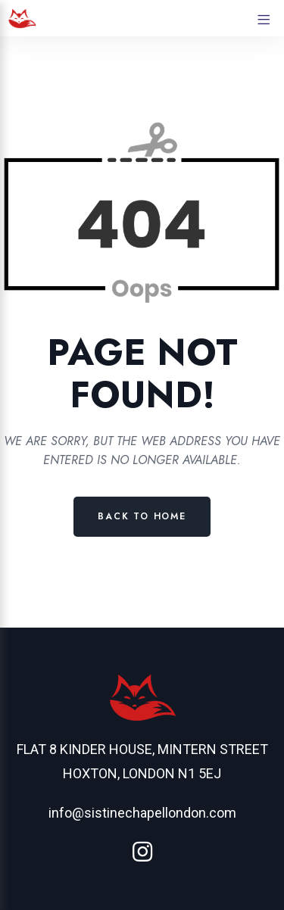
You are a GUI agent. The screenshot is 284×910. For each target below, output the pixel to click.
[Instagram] (142, 852)
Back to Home (142, 516)
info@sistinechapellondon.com (142, 813)
